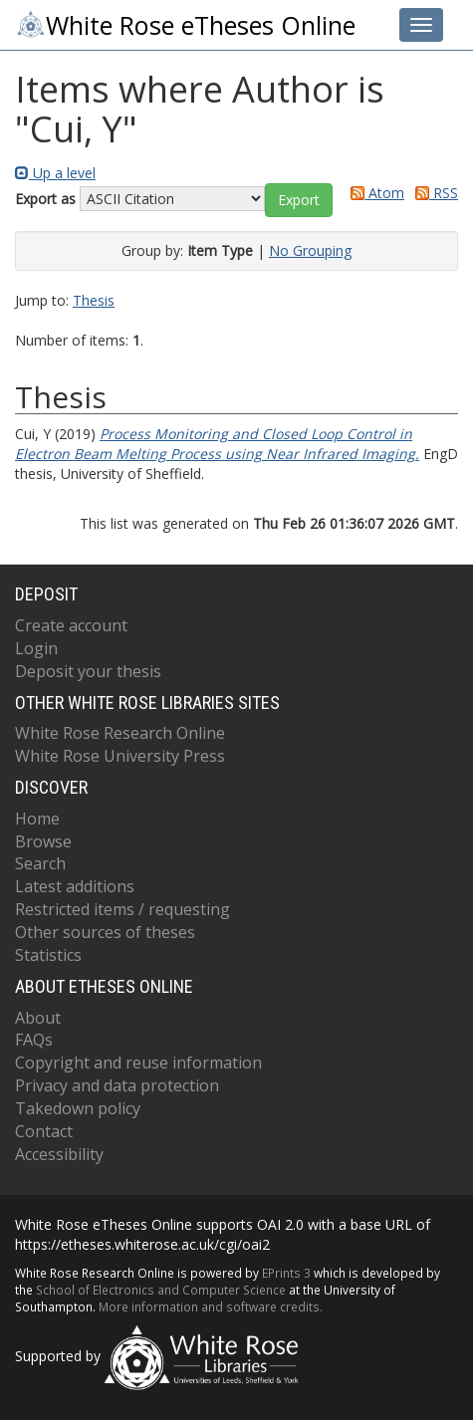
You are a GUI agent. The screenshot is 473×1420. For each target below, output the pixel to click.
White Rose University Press (120, 756)
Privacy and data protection (117, 1085)
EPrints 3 (286, 1273)
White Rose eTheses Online (185, 25)
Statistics (48, 955)
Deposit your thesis (88, 671)
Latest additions (74, 886)
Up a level (55, 172)
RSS (433, 192)
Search (40, 863)
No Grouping (310, 250)
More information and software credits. (211, 1306)
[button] (299, 200)
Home (37, 818)
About (38, 1018)
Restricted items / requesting (122, 909)
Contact (44, 1131)
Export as (45, 198)
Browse (43, 841)
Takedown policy (77, 1108)
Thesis (94, 300)
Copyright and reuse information (138, 1062)
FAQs (34, 1040)
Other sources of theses (105, 932)
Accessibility (59, 1154)
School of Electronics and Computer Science (161, 1290)
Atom (374, 192)
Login (36, 648)
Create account (71, 625)
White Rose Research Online (120, 733)
